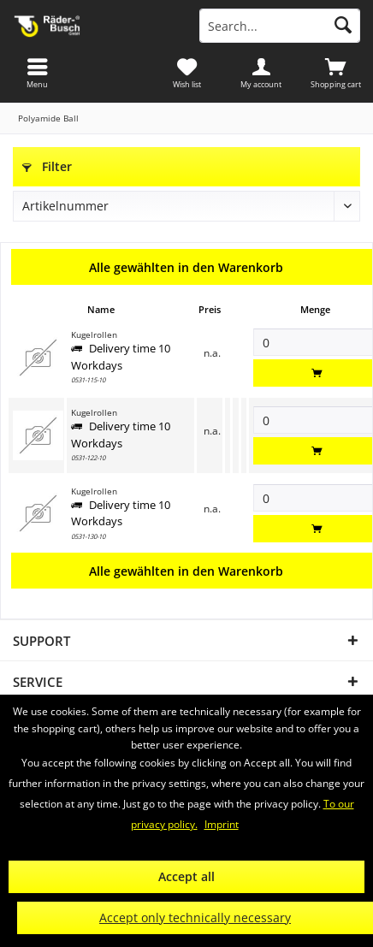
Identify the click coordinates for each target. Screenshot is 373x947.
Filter (47, 166)
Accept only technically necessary (195, 917)
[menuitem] (336, 73)
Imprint (221, 824)
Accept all (186, 876)
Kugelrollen (94, 334)
